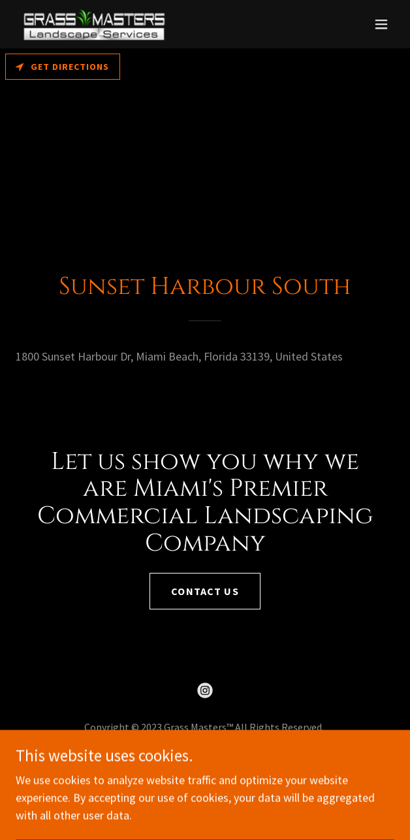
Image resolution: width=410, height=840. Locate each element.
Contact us (204, 591)
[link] (94, 24)
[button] (381, 24)
